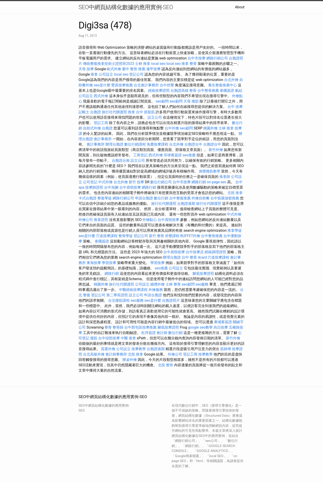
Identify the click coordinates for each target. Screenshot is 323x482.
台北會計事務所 (146, 85)
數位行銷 (161, 198)
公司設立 (106, 74)
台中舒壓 (167, 85)
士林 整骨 (173, 284)
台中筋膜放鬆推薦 (224, 198)
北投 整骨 (165, 365)
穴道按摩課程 (107, 236)
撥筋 (93, 338)
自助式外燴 (92, 128)
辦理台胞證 (114, 144)
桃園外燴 (210, 128)
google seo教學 (200, 327)
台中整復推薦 (180, 198)
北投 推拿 (235, 193)
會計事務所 (103, 139)
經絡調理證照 (215, 252)
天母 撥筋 (191, 101)
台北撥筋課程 (119, 300)
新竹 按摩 (136, 182)
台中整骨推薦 (208, 90)
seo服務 (202, 284)
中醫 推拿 (128, 338)
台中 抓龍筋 (145, 112)
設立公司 (155, 117)
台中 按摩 (235, 107)
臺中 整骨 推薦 (133, 69)
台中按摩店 (195, 252)
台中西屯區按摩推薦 (140, 327)
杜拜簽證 (148, 333)
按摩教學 (138, 349)
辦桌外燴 (129, 360)
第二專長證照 (117, 295)
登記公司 (136, 74)
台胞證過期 (186, 203)
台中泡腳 (111, 187)
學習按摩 (109, 263)
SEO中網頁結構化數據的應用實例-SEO (126, 7)
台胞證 (95, 112)
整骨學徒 (125, 236)
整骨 (192, 90)
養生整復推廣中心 (222, 85)
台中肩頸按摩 (130, 187)
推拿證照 (101, 220)
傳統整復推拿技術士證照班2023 (108, 63)
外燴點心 (149, 220)
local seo (158, 63)
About (239, 7)
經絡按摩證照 (159, 90)
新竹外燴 (216, 150)
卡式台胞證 (87, 198)
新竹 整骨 (156, 236)
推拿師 (224, 176)
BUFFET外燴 (190, 236)
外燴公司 (86, 220)
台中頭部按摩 (109, 338)
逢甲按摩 (153, 69)
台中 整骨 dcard (194, 257)
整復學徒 (104, 198)
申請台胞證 (144, 198)
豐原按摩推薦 (122, 85)
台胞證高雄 (179, 90)
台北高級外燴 (94, 354)
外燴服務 (155, 290)
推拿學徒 (234, 230)
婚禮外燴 (157, 284)
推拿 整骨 (189, 63)
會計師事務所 (116, 354)
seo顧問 (162, 101)
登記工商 (101, 123)
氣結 (238, 90)
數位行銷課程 (135, 144)
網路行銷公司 (217, 58)
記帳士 (84, 112)
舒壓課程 (172, 236)
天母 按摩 (86, 69)
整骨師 (118, 327)
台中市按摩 (196, 58)
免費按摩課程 (157, 144)
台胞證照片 (171, 300)
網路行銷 (199, 182)
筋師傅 (225, 349)
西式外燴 (101, 96)
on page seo (216, 182)
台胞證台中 (193, 144)
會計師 (162, 333)
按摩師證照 (94, 187)
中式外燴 (105, 182)
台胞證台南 (121, 160)
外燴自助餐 (201, 198)
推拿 (94, 74)
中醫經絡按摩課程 (133, 290)
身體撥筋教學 (209, 171)
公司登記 (90, 182)
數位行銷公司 (161, 182)
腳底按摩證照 (203, 273)
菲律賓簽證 (173, 155)
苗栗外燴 (108, 349)
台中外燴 (172, 128)
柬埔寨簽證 (223, 322)
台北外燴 (231, 80)
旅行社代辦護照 (114, 112)
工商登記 (140, 155)
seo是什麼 (102, 85)
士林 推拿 (142, 63)
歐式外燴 (114, 69)
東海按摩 (94, 263)
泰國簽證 (227, 90)
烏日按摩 (221, 327)
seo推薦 (189, 155)
